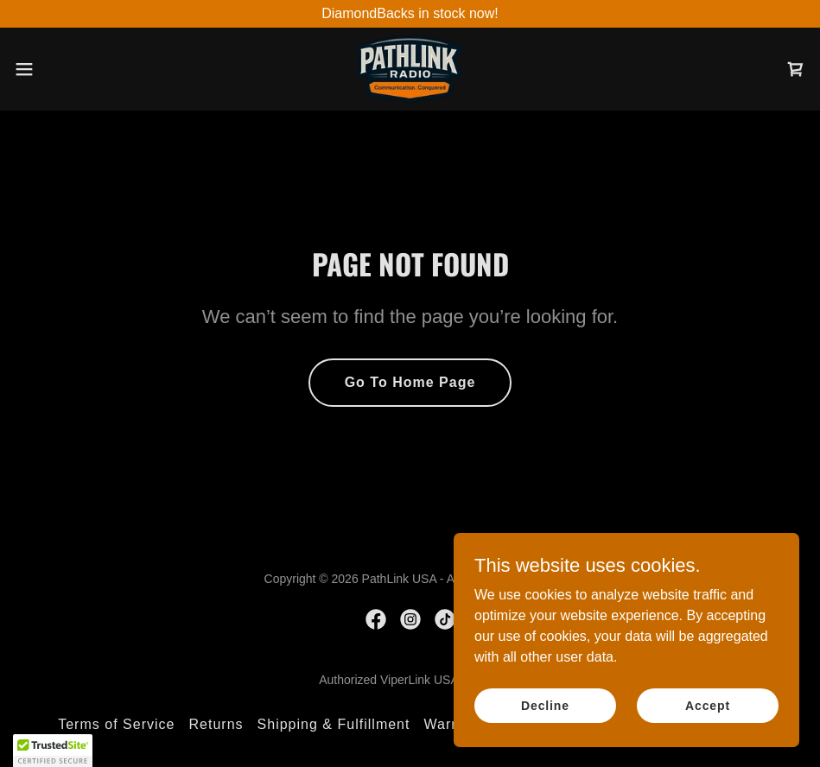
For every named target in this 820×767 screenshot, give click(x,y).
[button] (67, 69)
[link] (409, 69)
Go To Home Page (410, 382)
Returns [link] (215, 724)
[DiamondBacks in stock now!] (410, 13)
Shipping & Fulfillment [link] (333, 724)
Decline (545, 705)
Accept (707, 705)
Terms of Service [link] (116, 724)
